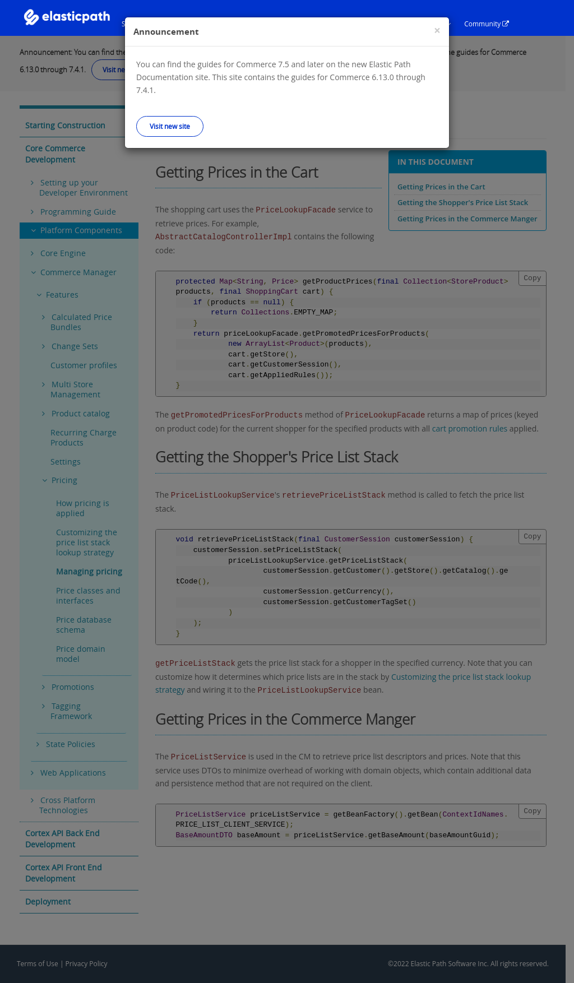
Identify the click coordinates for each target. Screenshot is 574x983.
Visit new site (170, 126)
